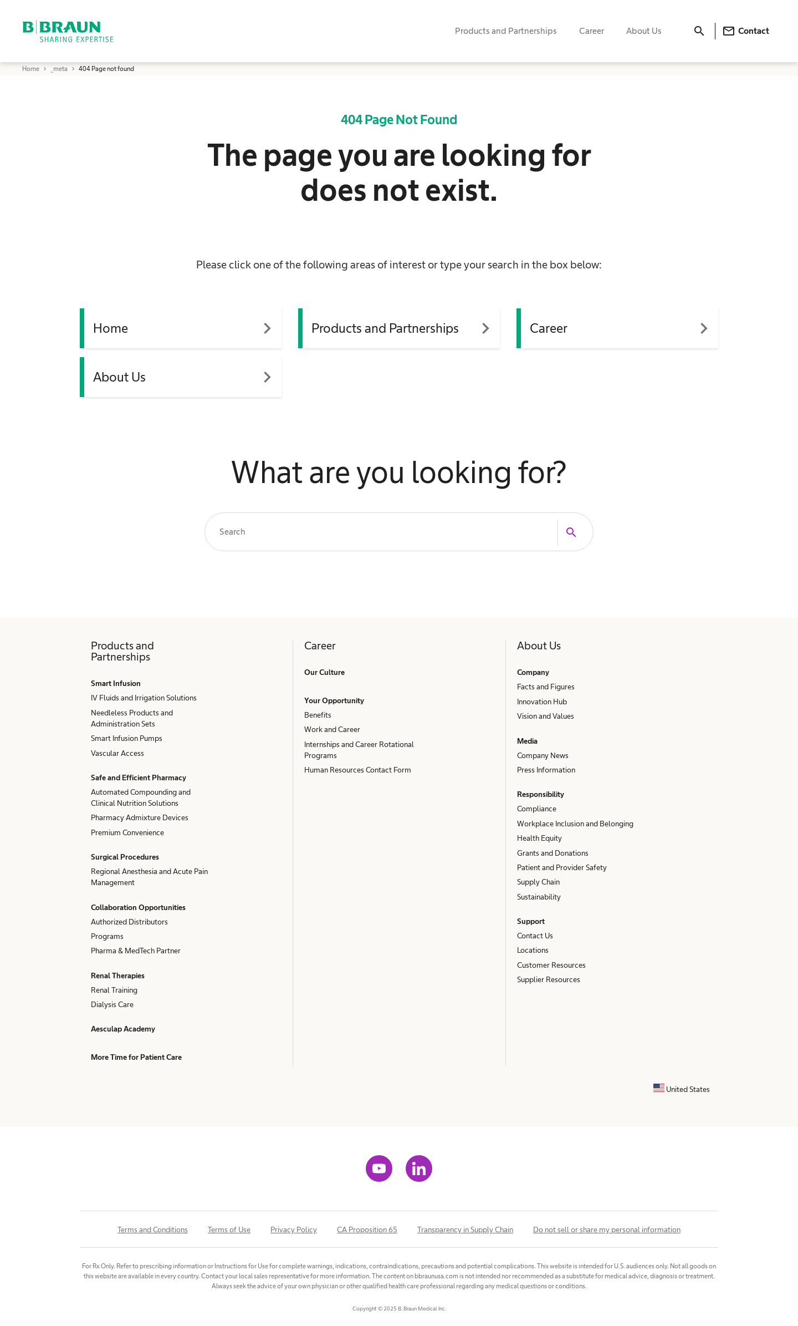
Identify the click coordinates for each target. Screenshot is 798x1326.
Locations (533, 950)
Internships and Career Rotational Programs (359, 750)
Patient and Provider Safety (562, 867)
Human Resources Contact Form (357, 769)
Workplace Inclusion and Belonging (575, 823)
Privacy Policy (293, 1229)
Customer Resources (551, 965)
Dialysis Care (112, 1004)
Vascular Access (117, 753)
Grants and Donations (553, 853)
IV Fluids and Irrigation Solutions (144, 697)
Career (591, 30)
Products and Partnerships (506, 30)
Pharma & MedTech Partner (136, 950)
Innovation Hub (542, 701)
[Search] (699, 31)
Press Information (546, 769)
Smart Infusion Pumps (126, 738)
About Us (644, 30)
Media (527, 740)
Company (533, 672)
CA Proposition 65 (367, 1229)
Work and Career (332, 729)
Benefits (317, 714)
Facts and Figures (546, 686)
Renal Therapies (118, 975)
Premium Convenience (127, 832)
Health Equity (539, 838)
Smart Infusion (116, 683)
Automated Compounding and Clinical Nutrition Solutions (141, 797)
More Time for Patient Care (136, 1057)
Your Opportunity (334, 700)
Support (531, 921)
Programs (107, 936)
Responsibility (540, 794)
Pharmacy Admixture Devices (139, 817)
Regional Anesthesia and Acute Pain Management (149, 877)
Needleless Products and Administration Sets (132, 718)
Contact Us (535, 935)
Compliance (536, 808)
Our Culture (324, 672)
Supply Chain (538, 881)
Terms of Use (229, 1229)
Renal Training (114, 989)
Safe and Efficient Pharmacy (138, 777)
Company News (543, 755)
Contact (745, 31)
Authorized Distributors (129, 921)
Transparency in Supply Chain (465, 1229)
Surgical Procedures (125, 856)
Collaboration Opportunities (138, 907)
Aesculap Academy (123, 1028)
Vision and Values (545, 716)
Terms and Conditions (152, 1229)
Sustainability (539, 896)
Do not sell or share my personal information (607, 1229)
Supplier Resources (548, 979)
